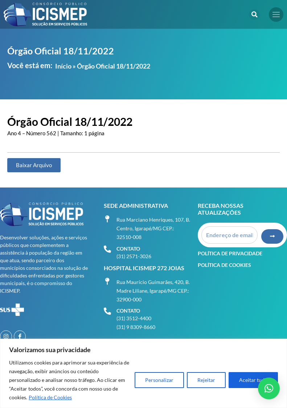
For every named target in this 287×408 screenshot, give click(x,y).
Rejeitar (206, 380)
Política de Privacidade (230, 253)
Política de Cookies (50, 397)
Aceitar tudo (253, 380)
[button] (254, 14)
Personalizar (159, 380)
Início (63, 66)
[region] (143, 373)
